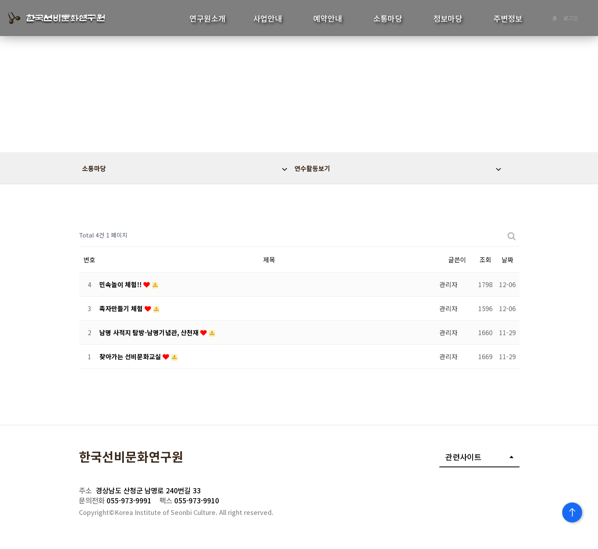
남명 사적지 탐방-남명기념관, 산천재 (149, 332)
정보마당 (447, 18)
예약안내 (327, 18)
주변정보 (507, 18)
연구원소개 (207, 18)
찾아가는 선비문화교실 (131, 356)
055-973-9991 (115, 500)
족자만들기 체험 (122, 308)
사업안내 (267, 18)
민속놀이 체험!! (121, 284)
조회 (485, 259)
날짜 (507, 259)
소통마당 (387, 18)
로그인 (571, 18)
